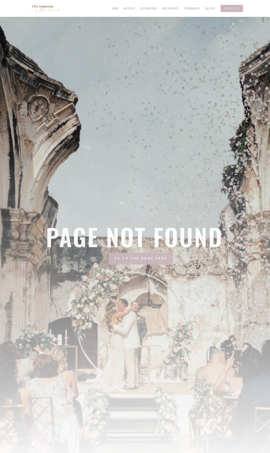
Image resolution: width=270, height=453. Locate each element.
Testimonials (192, 8)
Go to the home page (155, 258)
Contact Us (232, 8)
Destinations (148, 8)
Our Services (170, 8)
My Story (129, 8)
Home (115, 8)
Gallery (210, 8)
